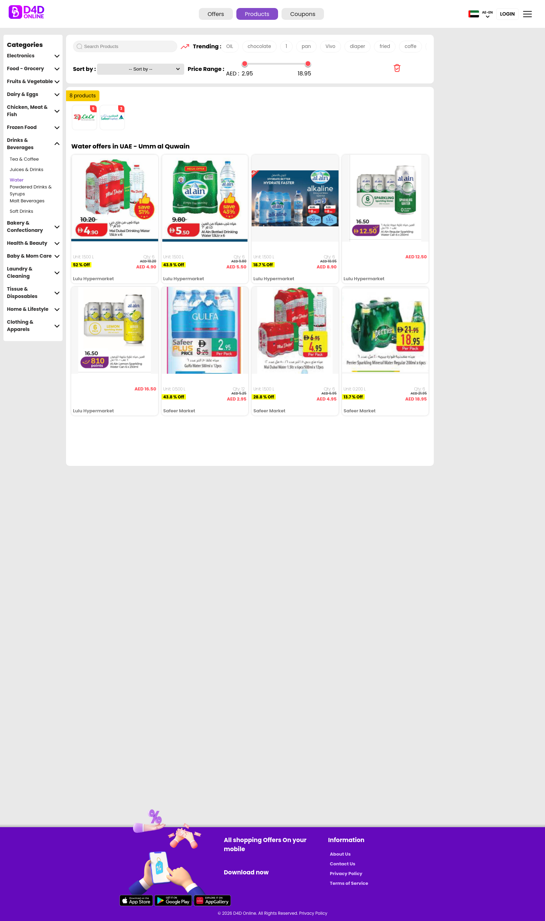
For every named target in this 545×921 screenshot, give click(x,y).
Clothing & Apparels (33, 325)
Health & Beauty (33, 243)
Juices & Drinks (26, 169)
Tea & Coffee (24, 159)
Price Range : (206, 69)
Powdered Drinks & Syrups (31, 190)
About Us (340, 854)
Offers (216, 14)
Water (17, 180)
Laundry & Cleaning (33, 272)
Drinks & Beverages (33, 144)
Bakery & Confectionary (33, 226)
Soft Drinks (21, 211)
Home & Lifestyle (33, 309)
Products (257, 14)
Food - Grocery (33, 68)
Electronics (33, 55)
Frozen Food (33, 127)
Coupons (302, 14)
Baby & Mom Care (33, 256)
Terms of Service (349, 883)
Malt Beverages (27, 200)
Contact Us (342, 864)
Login (507, 13)
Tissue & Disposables (33, 292)
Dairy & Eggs (33, 94)
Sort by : (85, 69)
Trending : (205, 46)
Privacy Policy (346, 873)
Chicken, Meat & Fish (33, 111)
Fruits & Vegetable (33, 81)
